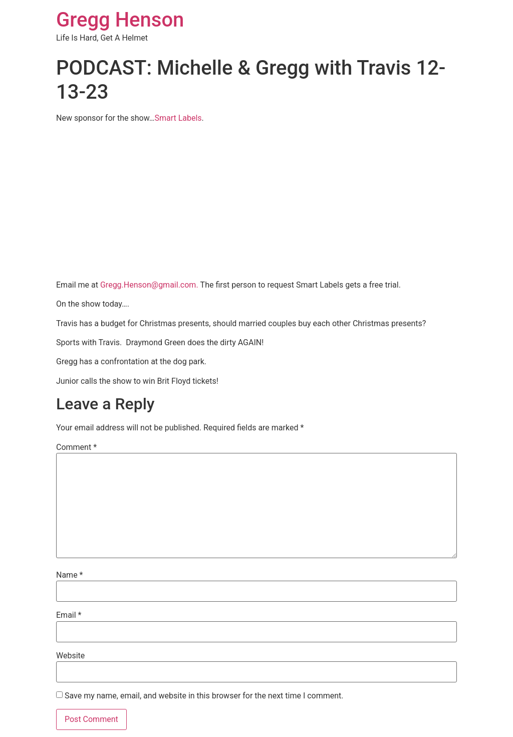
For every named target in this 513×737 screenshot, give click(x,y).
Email (68, 615)
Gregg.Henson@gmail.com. (149, 285)
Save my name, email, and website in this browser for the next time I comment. (204, 696)
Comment (76, 447)
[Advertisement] (256, 201)
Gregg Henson (120, 20)
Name (69, 575)
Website (70, 656)
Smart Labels (177, 118)
